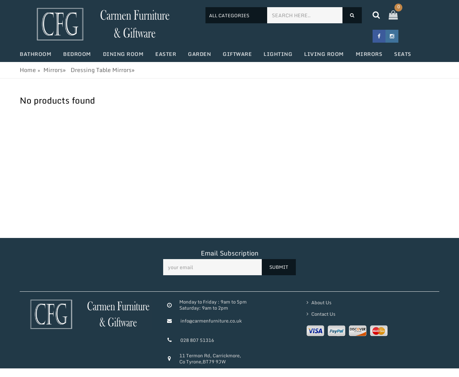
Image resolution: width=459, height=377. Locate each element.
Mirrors (369, 54)
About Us (320, 302)
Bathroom (35, 54)
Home (28, 70)
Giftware (237, 54)
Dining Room (123, 54)
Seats (402, 54)
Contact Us (322, 314)
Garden (199, 54)
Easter (165, 54)
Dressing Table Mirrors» (102, 70)
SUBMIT (278, 267)
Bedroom (77, 54)
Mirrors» (54, 70)
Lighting (278, 54)
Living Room (324, 54)
